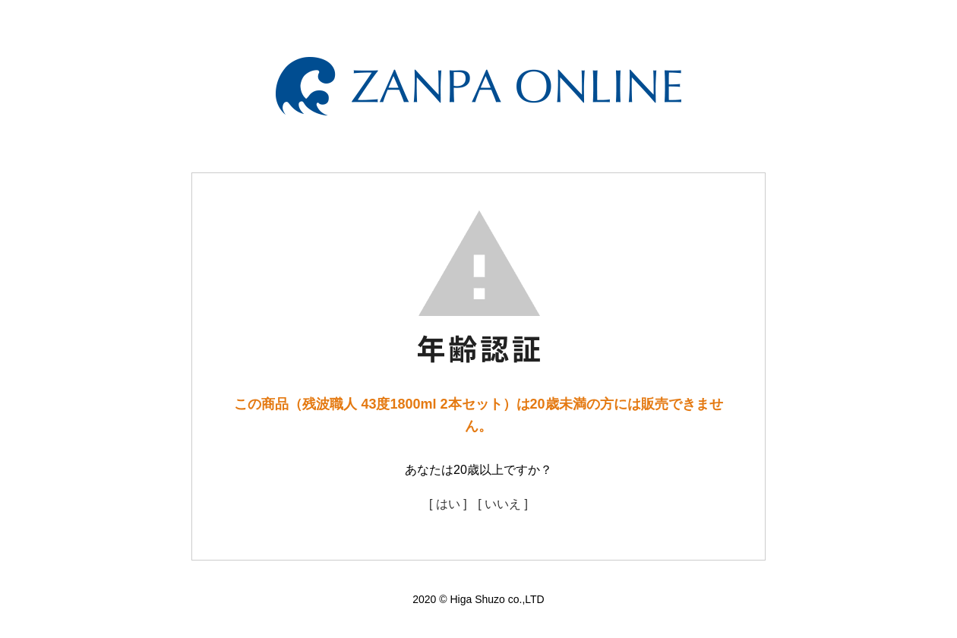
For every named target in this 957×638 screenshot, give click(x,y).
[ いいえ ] (503, 503)
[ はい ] (448, 503)
